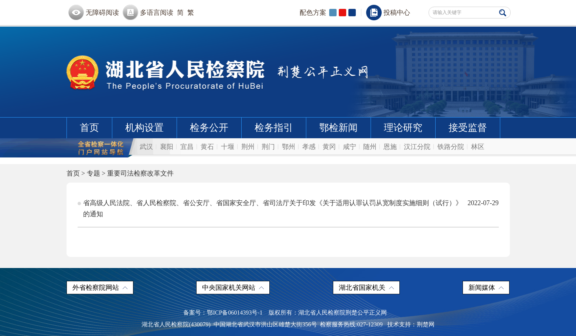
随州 (369, 146)
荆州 (248, 146)
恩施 (390, 146)
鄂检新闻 (338, 127)
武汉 (146, 146)
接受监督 (468, 127)
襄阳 (166, 146)
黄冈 (329, 146)
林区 (477, 146)
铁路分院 (450, 146)
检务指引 (274, 127)
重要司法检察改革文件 (140, 173)
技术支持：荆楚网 (410, 324)
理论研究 (403, 127)
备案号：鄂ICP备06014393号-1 (222, 312)
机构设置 (144, 127)
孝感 (309, 146)
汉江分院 (417, 146)
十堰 (227, 146)
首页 (89, 127)
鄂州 (288, 146)
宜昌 (187, 146)
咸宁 (349, 146)
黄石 (207, 146)
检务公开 (209, 127)
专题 (93, 173)
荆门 (268, 146)
